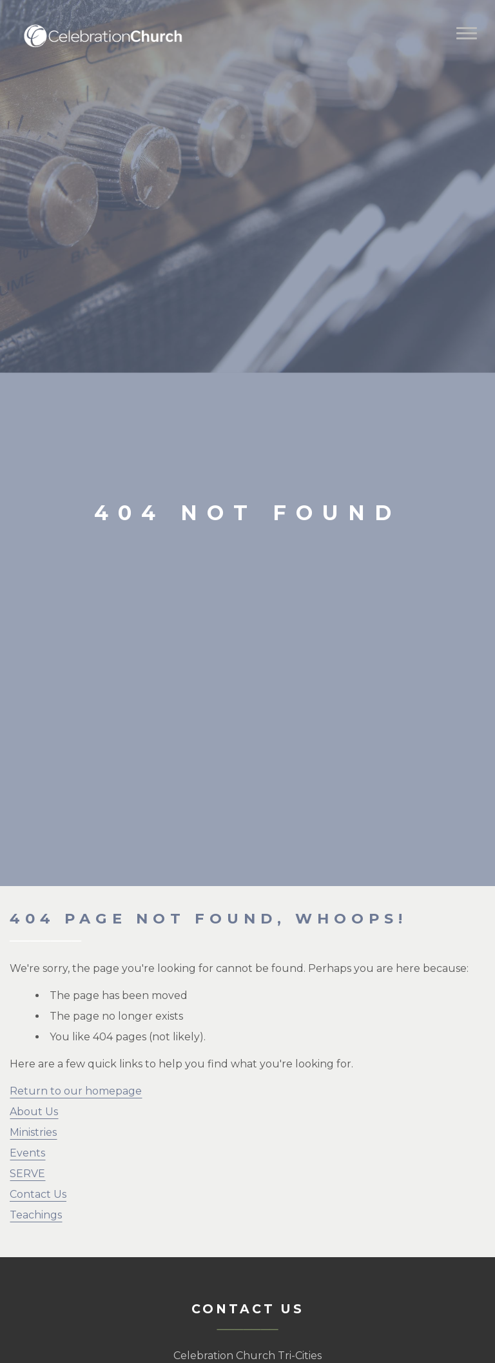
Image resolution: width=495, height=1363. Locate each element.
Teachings (36, 1215)
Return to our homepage (76, 1091)
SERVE (27, 1173)
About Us (34, 1112)
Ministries (33, 1132)
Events (27, 1153)
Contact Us (38, 1194)
